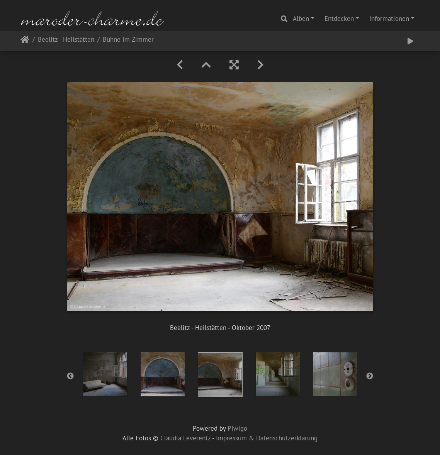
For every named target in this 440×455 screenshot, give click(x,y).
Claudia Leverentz (185, 438)
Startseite (24, 41)
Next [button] (370, 376)
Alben (301, 18)
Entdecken (339, 18)
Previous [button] (70, 376)
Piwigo (237, 428)
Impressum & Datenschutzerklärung (267, 438)
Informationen (389, 18)
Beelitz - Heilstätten (66, 40)
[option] (105, 374)
